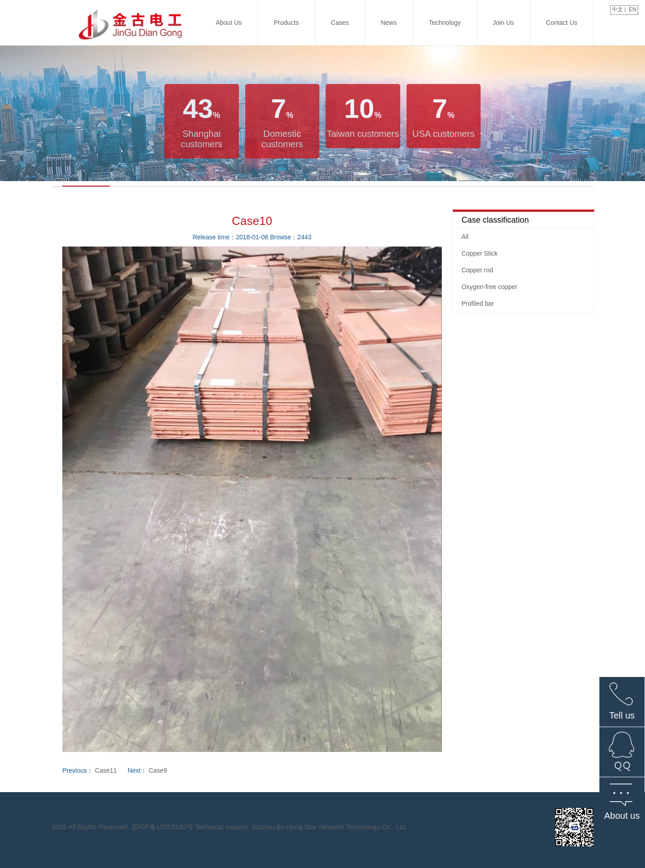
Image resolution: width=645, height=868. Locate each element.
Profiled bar (478, 303)
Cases (340, 22)
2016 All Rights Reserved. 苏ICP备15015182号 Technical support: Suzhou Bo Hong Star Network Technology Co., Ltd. (229, 827)
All (465, 236)
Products (286, 22)
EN (633, 9)
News (389, 22)
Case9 (158, 770)
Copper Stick (480, 253)
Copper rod (477, 270)
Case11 (106, 770)
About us (229, 22)
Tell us (622, 715)
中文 (617, 9)
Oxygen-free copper (490, 286)
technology (445, 22)
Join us (503, 22)
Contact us (561, 22)
